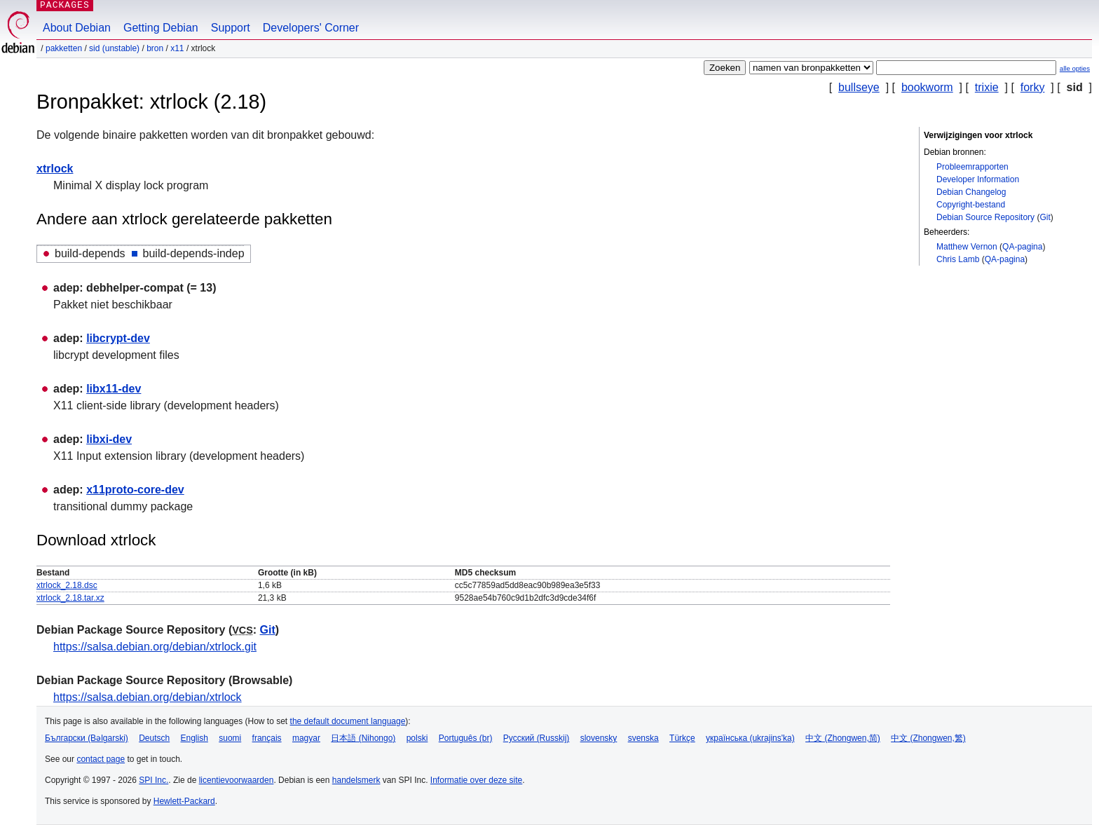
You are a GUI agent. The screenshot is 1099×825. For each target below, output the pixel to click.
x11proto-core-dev (135, 490)
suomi (230, 738)
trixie (987, 87)
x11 (177, 48)
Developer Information (977, 179)
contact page (100, 759)
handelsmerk (356, 780)
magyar (306, 738)
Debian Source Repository (985, 217)
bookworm (927, 87)
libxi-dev (109, 439)
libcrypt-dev (118, 338)
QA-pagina (1022, 247)
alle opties (1075, 68)
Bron (154, 48)
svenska (643, 738)
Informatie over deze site (476, 780)
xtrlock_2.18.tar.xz (70, 598)
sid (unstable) (114, 48)
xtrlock (54, 169)
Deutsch (154, 738)
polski (417, 738)
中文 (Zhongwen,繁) (928, 738)
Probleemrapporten (972, 167)
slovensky (598, 738)
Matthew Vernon (966, 247)
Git (1044, 217)
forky (1032, 87)
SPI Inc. (153, 780)
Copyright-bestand (970, 205)
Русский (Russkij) (536, 738)
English (194, 738)
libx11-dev (113, 389)
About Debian (77, 28)
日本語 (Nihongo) (363, 738)
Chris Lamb (957, 259)
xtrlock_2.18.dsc (66, 585)
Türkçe (682, 738)
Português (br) (466, 738)
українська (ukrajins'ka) (750, 738)
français (267, 738)
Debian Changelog (971, 192)
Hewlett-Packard (184, 801)
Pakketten (64, 48)
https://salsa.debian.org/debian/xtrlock (147, 697)
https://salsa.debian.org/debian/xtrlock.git (155, 647)
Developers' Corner (311, 28)
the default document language (348, 721)
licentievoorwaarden (236, 780)
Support (230, 28)
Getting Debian (160, 28)
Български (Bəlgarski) (86, 738)
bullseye (859, 87)
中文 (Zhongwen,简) (842, 738)
